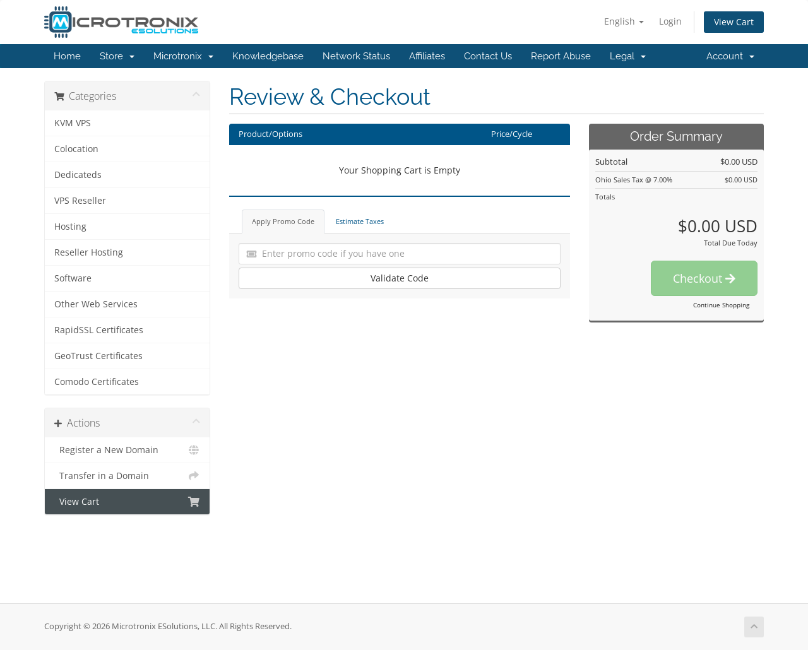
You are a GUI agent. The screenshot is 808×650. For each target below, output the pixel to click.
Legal (628, 56)
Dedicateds (78, 174)
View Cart (734, 22)
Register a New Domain (127, 450)
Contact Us (488, 56)
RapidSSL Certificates (98, 330)
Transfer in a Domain (127, 475)
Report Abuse (561, 56)
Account (730, 56)
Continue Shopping (721, 304)
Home (67, 56)
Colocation (76, 149)
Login (670, 21)
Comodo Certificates (96, 381)
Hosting (70, 226)
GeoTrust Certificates (98, 356)
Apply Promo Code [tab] (283, 221)
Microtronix (183, 56)
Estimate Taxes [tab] (360, 221)
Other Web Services (96, 304)
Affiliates (427, 56)
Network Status (356, 56)
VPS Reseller (80, 200)
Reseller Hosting (88, 252)
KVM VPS (72, 123)
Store (117, 56)
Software (73, 278)
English (624, 21)
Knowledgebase (268, 56)
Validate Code (400, 278)
